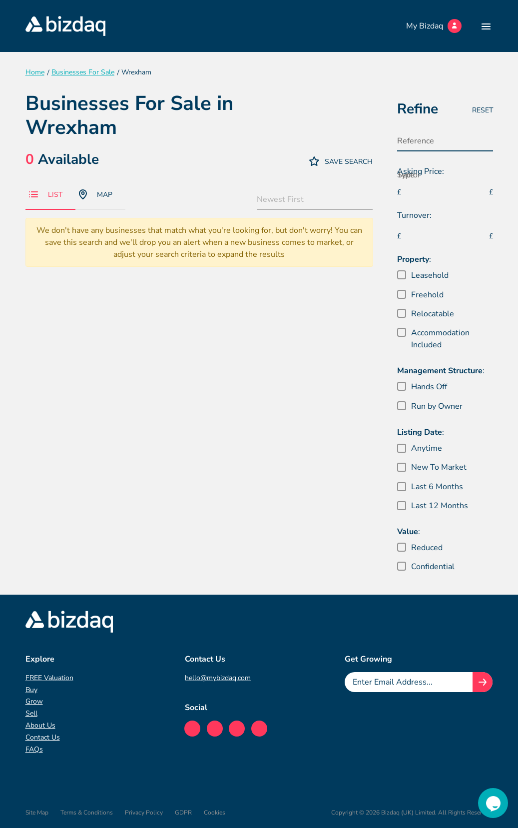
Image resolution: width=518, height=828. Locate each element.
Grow (34, 701)
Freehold (427, 294)
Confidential (433, 566)
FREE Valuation (49, 678)
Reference (415, 140)
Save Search (341, 161)
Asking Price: (420, 171)
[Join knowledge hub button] (483, 682)
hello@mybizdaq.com (218, 678)
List (45, 194)
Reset (482, 110)
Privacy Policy (144, 813)
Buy (31, 690)
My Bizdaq (434, 25)
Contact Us (42, 737)
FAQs (34, 749)
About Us (40, 725)
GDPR (183, 813)
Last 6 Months (437, 486)
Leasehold (430, 275)
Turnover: (414, 215)
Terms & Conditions (86, 813)
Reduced (427, 547)
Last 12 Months (439, 505)
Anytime (426, 448)
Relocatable (432, 313)
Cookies (214, 813)
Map (95, 194)
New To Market (439, 467)
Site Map (36, 813)
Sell (31, 713)
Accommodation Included (440, 338)
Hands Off (429, 386)
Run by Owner (437, 406)
